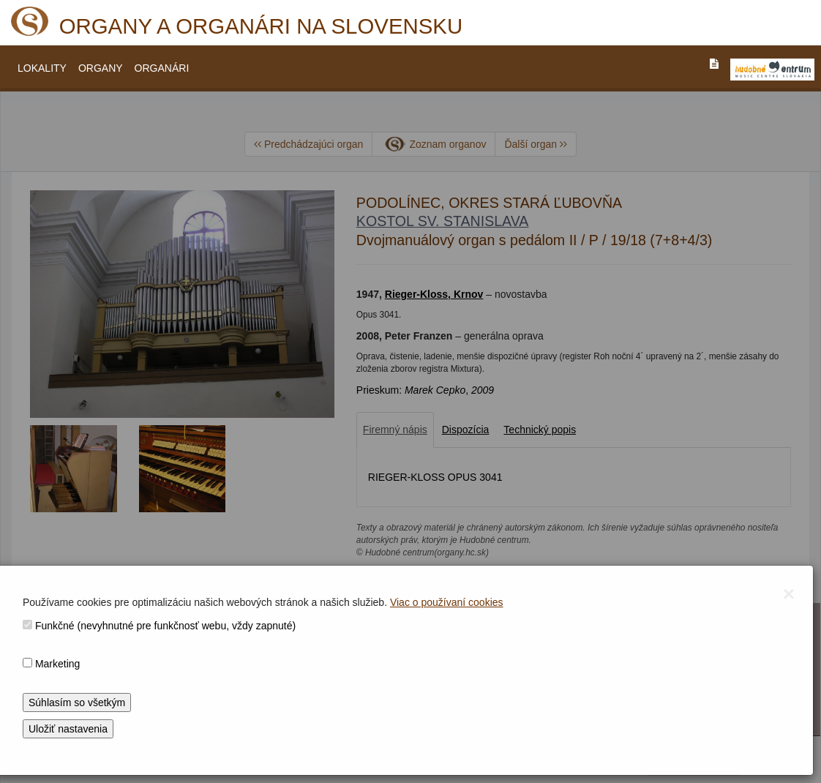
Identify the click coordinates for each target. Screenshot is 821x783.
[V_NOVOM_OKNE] (772, 69)
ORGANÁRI (162, 68)
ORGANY (100, 68)
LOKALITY (42, 68)
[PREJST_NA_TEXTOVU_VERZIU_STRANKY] (714, 63)
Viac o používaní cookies (446, 602)
